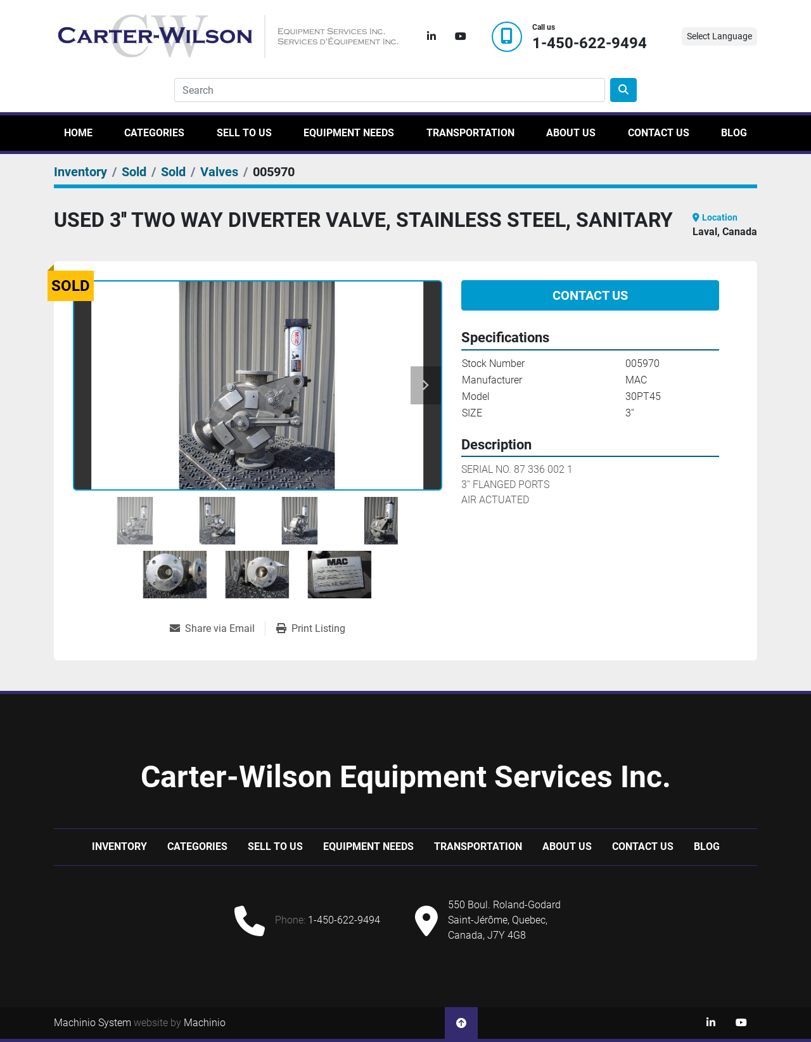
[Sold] (134, 171)
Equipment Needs (348, 133)
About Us (571, 133)
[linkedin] (431, 36)
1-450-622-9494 (589, 43)
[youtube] (460, 36)
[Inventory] (80, 171)
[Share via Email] (217, 629)
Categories (154, 133)
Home (78, 133)
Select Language (719, 36)
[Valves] (219, 171)
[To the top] (461, 1023)
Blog (734, 133)
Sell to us (244, 133)
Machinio (205, 1023)
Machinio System (92, 1023)
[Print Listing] (311, 629)
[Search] (389, 90)
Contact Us (658, 133)
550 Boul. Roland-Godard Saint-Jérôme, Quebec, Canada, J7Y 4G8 (504, 920)
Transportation (470, 133)
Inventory (119, 846)
